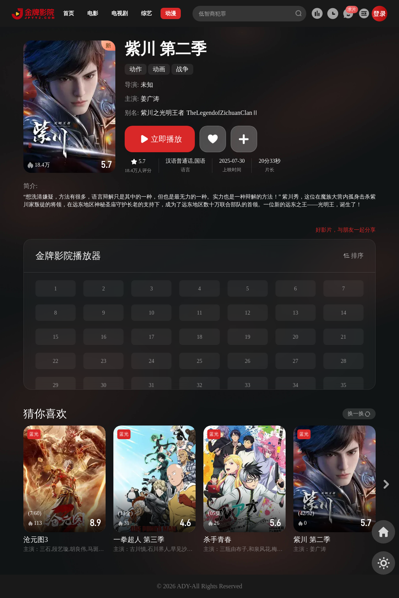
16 (103, 337)
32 (199, 385)
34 (295, 385)
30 (103, 385)
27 (295, 361)
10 (151, 313)
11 (199, 313)
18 (199, 337)
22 (55, 361)
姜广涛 (150, 98)
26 (247, 361)
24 (151, 361)
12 (247, 313)
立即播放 (160, 139)
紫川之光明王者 (162, 112)
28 (343, 361)
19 (247, 337)
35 (343, 385)
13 (295, 313)
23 (103, 361)
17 (151, 337)
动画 (159, 69)
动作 (135, 69)
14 (343, 313)
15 (55, 337)
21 (343, 337)
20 (295, 337)
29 (55, 385)
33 (247, 385)
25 (199, 361)
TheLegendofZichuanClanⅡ (222, 112)
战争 (182, 69)
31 (151, 385)
